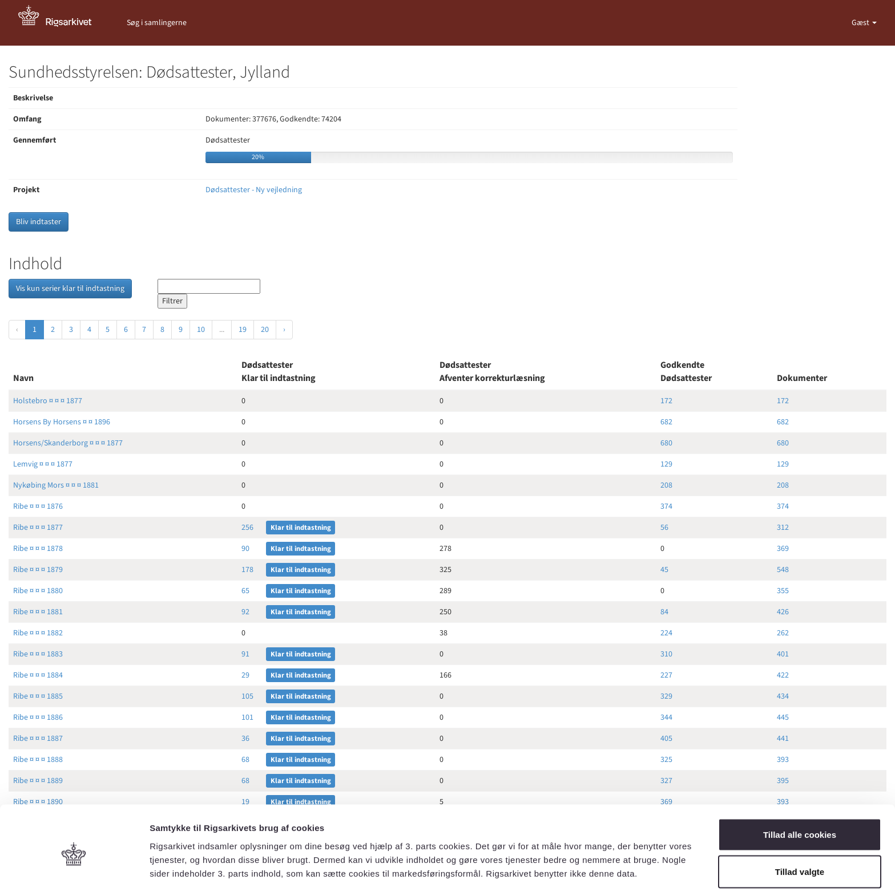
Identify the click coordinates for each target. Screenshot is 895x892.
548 (783, 569)
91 (245, 654)
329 (666, 696)
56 (664, 527)
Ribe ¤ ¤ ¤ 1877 (38, 527)
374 (666, 506)
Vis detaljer (593, 862)
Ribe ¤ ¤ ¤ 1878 (38, 548)
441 (783, 738)
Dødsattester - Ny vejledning (253, 190)
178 (247, 569)
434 (783, 696)
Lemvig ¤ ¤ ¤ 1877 (42, 464)
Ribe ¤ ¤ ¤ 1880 (38, 591)
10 (201, 329)
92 (245, 612)
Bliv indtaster (38, 222)
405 (666, 738)
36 (245, 738)
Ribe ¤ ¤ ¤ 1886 (38, 717)
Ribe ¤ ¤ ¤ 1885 (38, 696)
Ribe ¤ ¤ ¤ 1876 (38, 506)
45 (664, 569)
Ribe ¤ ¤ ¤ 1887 (38, 738)
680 (666, 443)
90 (245, 548)
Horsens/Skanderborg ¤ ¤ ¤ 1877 (68, 443)
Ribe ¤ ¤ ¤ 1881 (38, 612)
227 (666, 675)
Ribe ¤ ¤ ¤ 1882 (38, 633)
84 (664, 612)
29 (245, 675)
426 (783, 612)
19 (243, 329)
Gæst (861, 23)
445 (783, 717)
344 (666, 717)
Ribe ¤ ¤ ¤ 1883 (38, 654)
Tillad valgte (799, 824)
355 (783, 591)
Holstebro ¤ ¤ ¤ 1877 (47, 401)
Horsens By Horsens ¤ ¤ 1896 (61, 422)
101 (247, 717)
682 (666, 422)
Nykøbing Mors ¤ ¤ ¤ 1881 (56, 485)
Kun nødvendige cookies (799, 861)
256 (247, 527)
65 (245, 591)
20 (265, 329)
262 (783, 633)
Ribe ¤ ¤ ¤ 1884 (38, 675)
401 (783, 654)
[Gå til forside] (61, 22)
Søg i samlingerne (157, 23)
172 (666, 401)
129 (666, 464)
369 (783, 548)
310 (666, 654)
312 (783, 527)
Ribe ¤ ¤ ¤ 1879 (38, 569)
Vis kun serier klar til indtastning (70, 288)
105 (247, 696)
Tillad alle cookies (799, 787)
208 (666, 485)
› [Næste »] (284, 329)
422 (783, 675)
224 (666, 633)
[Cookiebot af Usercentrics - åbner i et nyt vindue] (74, 869)
